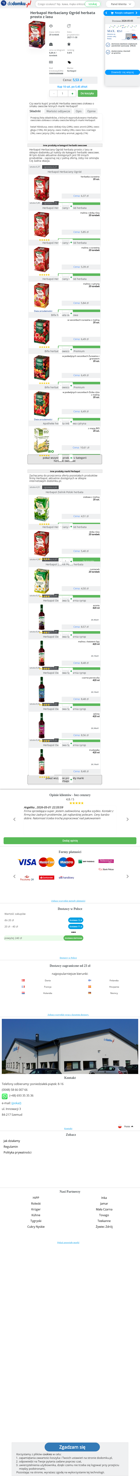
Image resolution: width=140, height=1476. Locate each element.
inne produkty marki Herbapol (65, 586)
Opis (79, 111)
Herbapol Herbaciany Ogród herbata (65, 222)
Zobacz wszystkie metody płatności (68, 1132)
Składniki (35, 111)
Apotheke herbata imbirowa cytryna (65, 524)
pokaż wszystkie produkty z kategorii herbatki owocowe (65, 575)
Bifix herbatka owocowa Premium (65, 423)
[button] (14, 1058)
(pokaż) (16, 1334)
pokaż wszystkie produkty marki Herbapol (65, 1011)
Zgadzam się (72, 1447)
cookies (47, 1454)
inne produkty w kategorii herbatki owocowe (65, 145)
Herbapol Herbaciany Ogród (65, 171)
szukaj (93, 4)
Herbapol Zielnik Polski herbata (65, 607)
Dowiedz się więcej (122, 72)
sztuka (42, 166)
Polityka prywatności (17, 1384)
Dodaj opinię (70, 1072)
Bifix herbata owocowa (64, 373)
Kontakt (68, 1360)
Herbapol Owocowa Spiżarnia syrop (65, 759)
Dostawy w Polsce (68, 1189)
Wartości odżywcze (58, 111)
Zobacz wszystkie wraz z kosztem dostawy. (68, 1246)
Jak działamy (12, 1372)
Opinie (91, 111)
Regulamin (11, 1378)
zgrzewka (57, 167)
